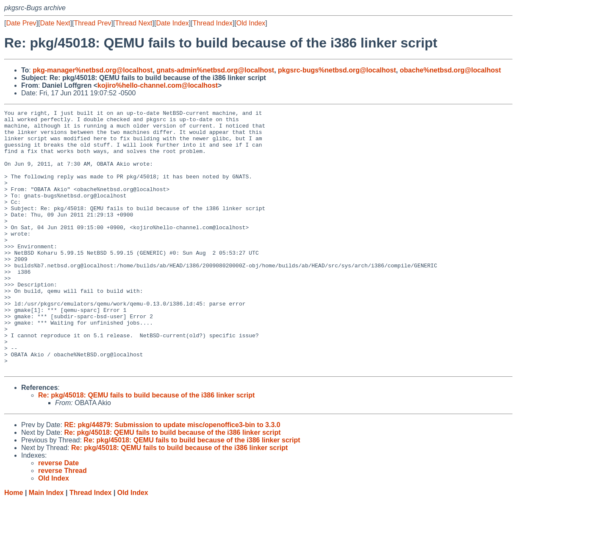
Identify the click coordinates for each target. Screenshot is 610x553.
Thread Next (133, 23)
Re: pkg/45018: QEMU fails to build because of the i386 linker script (146, 447)
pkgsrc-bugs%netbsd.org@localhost (337, 70)
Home (13, 544)
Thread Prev (92, 23)
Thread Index (213, 23)
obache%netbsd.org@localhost (450, 70)
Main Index (46, 544)
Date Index (172, 23)
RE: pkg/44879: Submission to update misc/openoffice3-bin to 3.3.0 (172, 477)
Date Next (55, 23)
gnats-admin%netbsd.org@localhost (215, 70)
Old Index (250, 23)
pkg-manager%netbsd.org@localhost (92, 70)
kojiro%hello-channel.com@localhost (157, 85)
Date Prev (21, 23)
